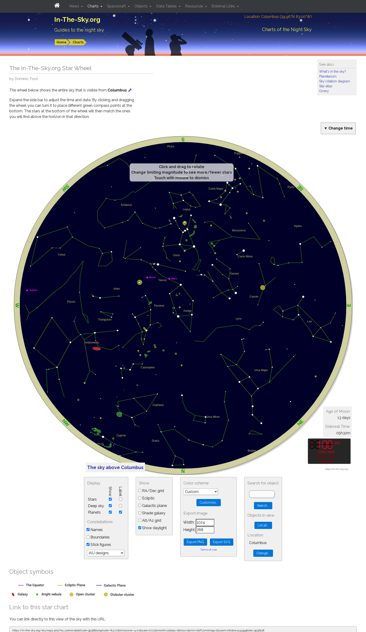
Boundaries (98, 537)
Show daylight (152, 528)
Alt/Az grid (149, 520)
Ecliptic (146, 498)
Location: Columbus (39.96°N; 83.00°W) (278, 16)
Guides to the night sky (79, 30)
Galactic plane (152, 505)
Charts (78, 42)
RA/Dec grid (151, 491)
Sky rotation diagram (334, 81)
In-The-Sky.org (77, 19)
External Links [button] (224, 6)
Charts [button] (93, 6)
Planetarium (328, 76)
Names (95, 530)
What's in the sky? (332, 71)
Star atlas (325, 86)
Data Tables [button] (167, 6)
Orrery (324, 91)
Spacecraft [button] (117, 6)
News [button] (74, 6)
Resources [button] (194, 6)
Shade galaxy (151, 513)
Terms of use (208, 549)
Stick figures (99, 544)
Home (62, 42)
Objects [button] (141, 6)
